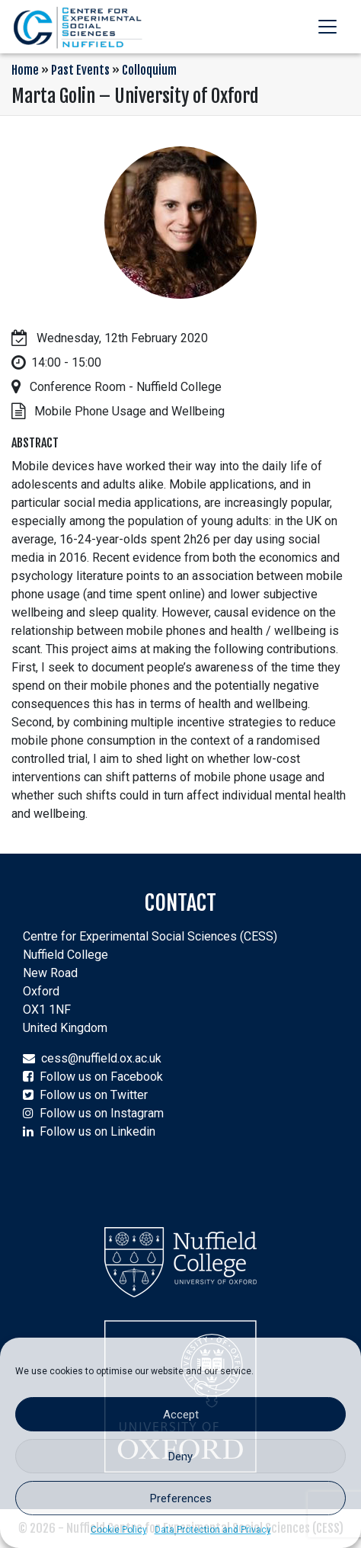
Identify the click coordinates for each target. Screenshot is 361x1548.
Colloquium (149, 70)
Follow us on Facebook (101, 1076)
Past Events (80, 70)
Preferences (181, 1498)
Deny (180, 1456)
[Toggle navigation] (327, 26)
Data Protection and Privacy (213, 1529)
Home (25, 70)
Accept (181, 1414)
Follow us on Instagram (102, 1113)
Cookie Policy (119, 1529)
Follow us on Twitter (94, 1095)
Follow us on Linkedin (97, 1131)
